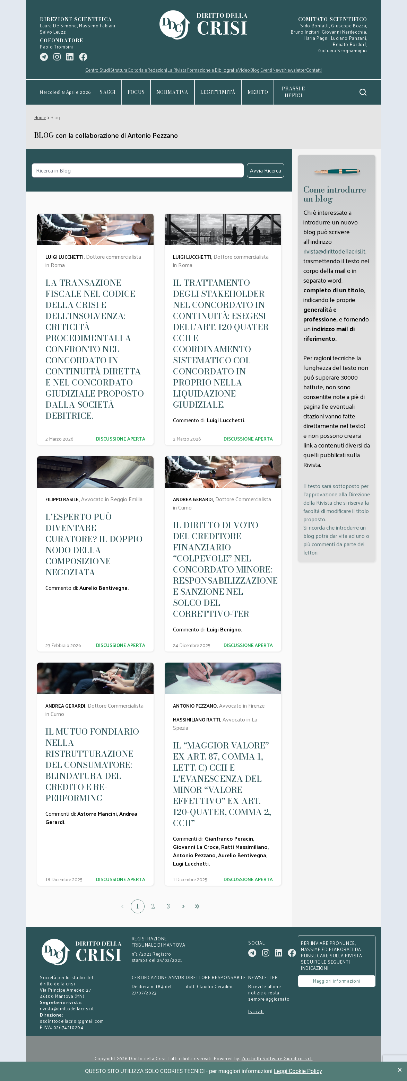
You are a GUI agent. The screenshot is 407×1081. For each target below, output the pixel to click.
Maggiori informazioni (336, 981)
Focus (136, 92)
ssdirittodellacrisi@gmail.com (72, 1021)
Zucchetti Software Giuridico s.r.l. (277, 1058)
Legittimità (218, 92)
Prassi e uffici (293, 92)
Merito (258, 92)
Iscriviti (256, 1011)
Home (40, 117)
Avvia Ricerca (265, 170)
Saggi (107, 92)
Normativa (172, 92)
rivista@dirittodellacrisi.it (334, 251)
